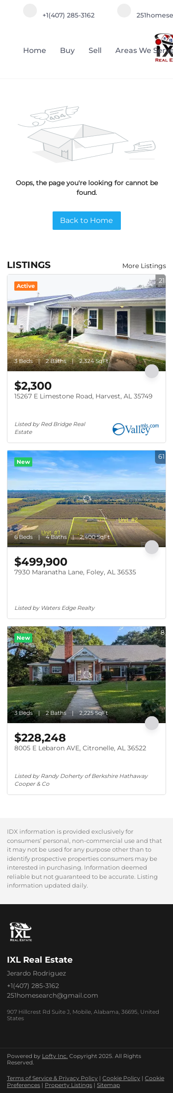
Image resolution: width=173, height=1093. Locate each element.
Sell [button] (95, 50)
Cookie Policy (121, 1078)
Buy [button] (67, 50)
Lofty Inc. (55, 1055)
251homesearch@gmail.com (52, 995)
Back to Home (86, 220)
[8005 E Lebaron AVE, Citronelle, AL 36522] (86, 674)
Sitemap (108, 1084)
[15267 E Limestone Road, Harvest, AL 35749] (86, 323)
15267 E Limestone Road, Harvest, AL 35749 (83, 396)
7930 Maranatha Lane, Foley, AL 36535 (75, 572)
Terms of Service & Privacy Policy (52, 1078)
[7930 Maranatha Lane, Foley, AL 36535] (86, 498)
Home (34, 50)
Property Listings (68, 1084)
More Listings (144, 266)
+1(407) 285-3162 (33, 986)
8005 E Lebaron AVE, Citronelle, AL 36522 (80, 748)
